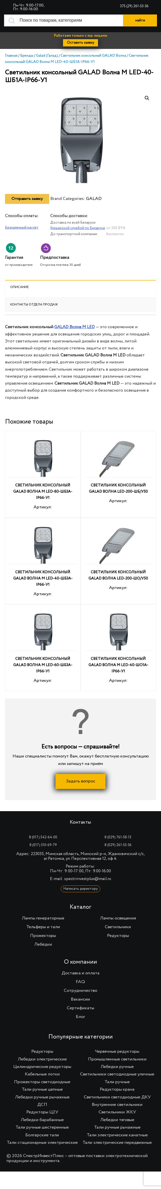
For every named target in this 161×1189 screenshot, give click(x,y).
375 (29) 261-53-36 (134, 6)
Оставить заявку (80, 42)
